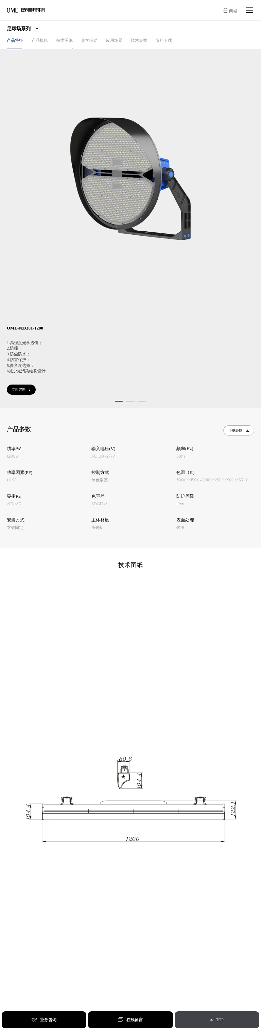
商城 (233, 10)
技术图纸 (64, 40)
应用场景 (114, 40)
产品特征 (15, 40)
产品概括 (40, 40)
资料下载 (164, 40)
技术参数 (139, 40)
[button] (119, 401)
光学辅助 (89, 40)
